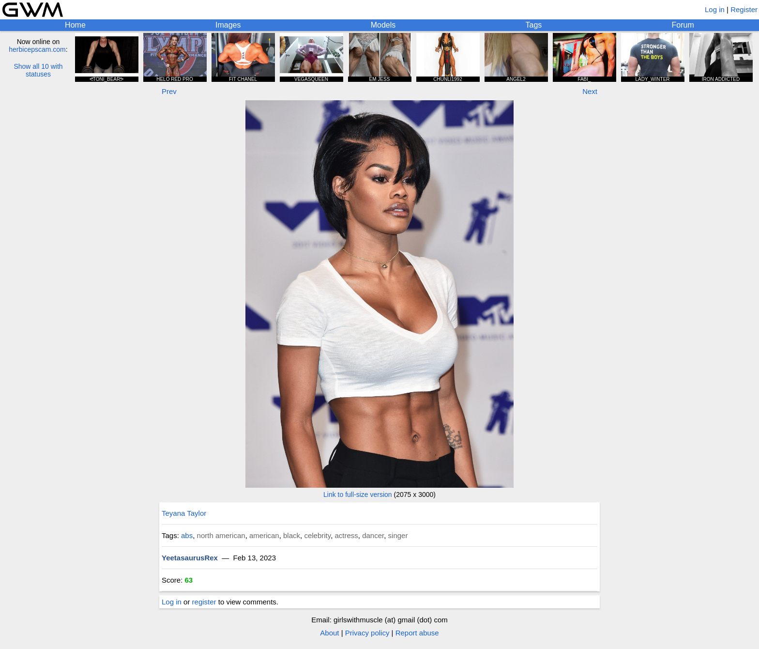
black (291, 535)
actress (346, 535)
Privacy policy (367, 633)
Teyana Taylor (184, 513)
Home (75, 25)
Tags (534, 25)
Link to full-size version (357, 494)
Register (744, 9)
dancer (373, 535)
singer (398, 535)
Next (589, 91)
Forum (683, 25)
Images (228, 25)
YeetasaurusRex (190, 558)
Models (383, 25)
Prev (169, 91)
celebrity (317, 535)
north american (221, 535)
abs (187, 535)
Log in (715, 9)
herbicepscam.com (37, 49)
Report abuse (417, 633)
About (329, 633)
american (264, 535)
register (204, 602)
